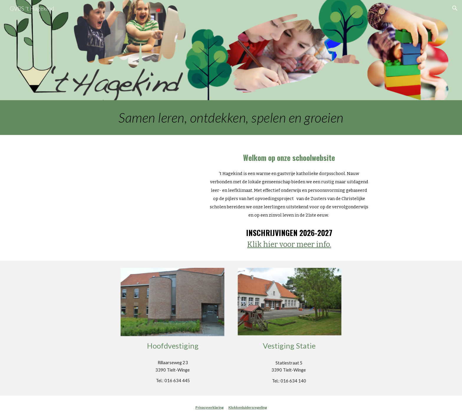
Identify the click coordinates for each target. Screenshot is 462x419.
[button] (455, 8)
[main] (231, 117)
